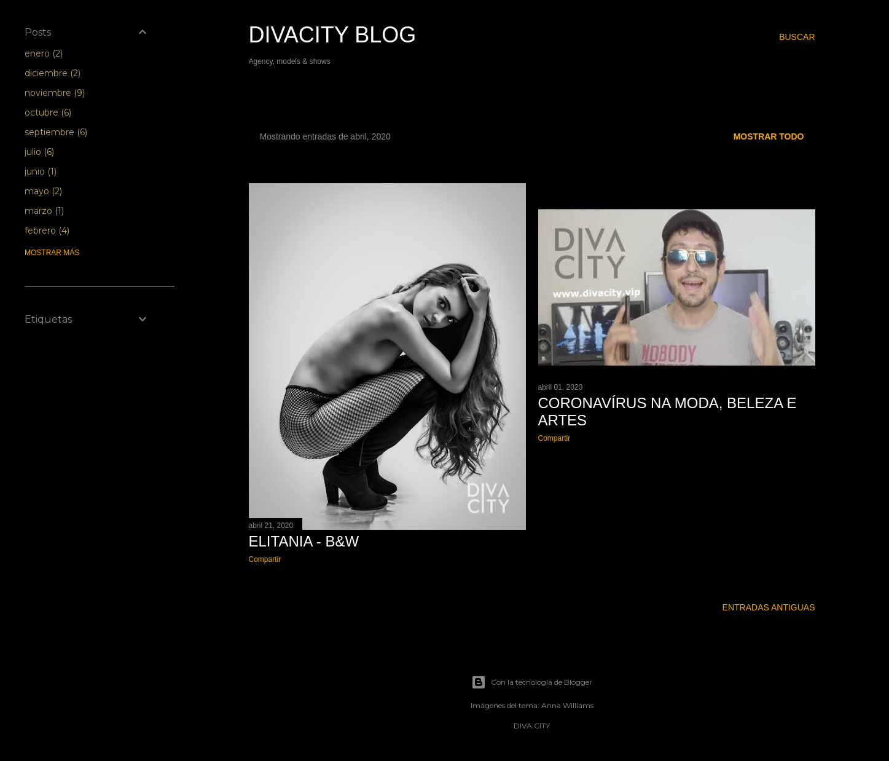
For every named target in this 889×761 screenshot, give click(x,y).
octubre (48, 112)
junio (41, 171)
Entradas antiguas (769, 607)
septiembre (56, 132)
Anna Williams (567, 705)
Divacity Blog (333, 34)
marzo (44, 210)
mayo (43, 191)
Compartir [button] (265, 559)
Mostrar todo (769, 136)
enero (44, 53)
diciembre (52, 73)
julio (39, 151)
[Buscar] (797, 37)
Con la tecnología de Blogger (531, 682)
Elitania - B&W (304, 541)
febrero (47, 230)
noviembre (55, 92)
